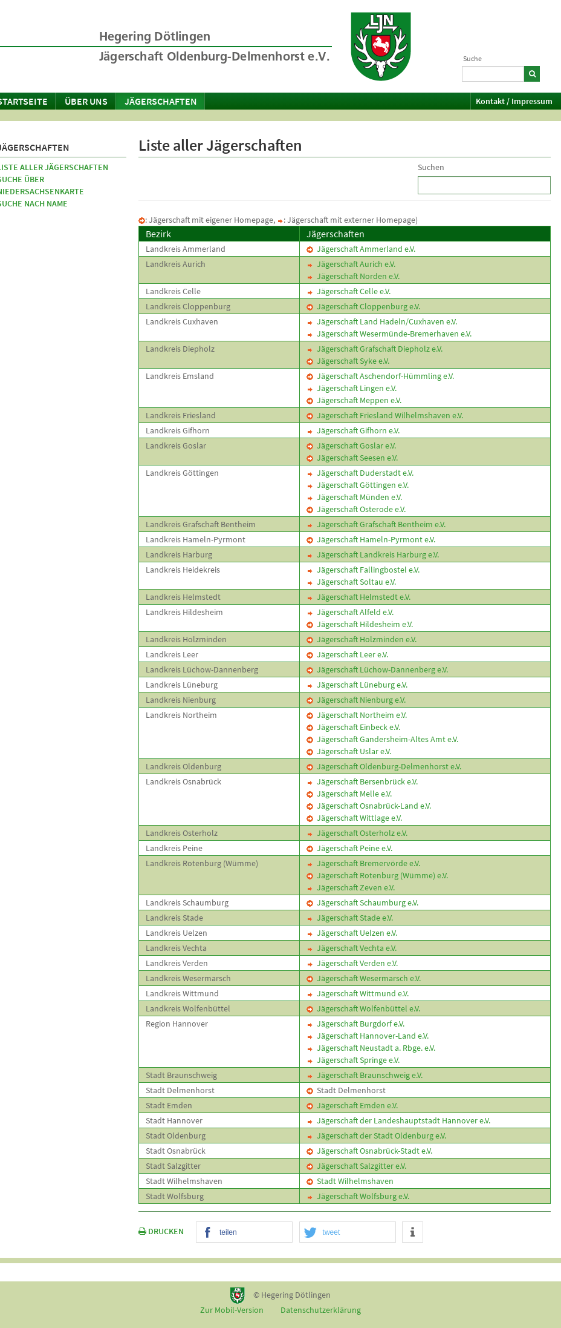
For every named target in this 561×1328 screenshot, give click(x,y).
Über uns (86, 101)
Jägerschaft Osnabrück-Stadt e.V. (369, 1150)
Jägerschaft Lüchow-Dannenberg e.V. (377, 669)
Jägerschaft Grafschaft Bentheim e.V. (376, 524)
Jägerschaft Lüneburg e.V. (356, 684)
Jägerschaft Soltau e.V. (351, 581)
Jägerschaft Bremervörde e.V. (363, 863)
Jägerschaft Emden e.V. (352, 1105)
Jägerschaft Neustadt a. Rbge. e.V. (370, 1047)
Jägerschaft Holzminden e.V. (361, 639)
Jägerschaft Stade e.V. (349, 917)
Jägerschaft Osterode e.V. (356, 509)
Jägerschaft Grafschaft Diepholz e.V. (374, 348)
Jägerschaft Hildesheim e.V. (359, 624)
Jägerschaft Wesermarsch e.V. (363, 978)
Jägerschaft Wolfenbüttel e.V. (363, 1008)
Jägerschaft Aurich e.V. (350, 263)
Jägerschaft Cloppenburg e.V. (363, 306)
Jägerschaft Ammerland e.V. (360, 248)
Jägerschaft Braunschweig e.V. (364, 1075)
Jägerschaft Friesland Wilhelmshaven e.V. (384, 415)
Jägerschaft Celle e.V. (348, 291)
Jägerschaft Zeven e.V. (350, 887)
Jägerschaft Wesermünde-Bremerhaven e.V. (389, 333)
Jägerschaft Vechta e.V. (351, 947)
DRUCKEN (161, 1231)
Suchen (431, 167)
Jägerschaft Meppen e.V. (353, 400)
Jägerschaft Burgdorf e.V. (355, 1023)
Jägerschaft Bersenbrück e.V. (362, 781)
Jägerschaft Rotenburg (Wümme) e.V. (377, 875)
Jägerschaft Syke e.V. (347, 360)
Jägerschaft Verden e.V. (352, 963)
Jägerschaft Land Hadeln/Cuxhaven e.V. (381, 321)
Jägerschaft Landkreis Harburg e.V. (372, 554)
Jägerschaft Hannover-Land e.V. (367, 1035)
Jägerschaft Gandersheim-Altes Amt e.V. (382, 739)
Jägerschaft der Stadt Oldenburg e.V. (376, 1135)
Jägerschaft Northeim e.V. (356, 714)
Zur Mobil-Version (232, 1309)
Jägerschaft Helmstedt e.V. (358, 596)
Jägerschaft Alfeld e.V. (350, 611)
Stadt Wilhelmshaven (350, 1180)
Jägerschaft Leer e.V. (347, 654)
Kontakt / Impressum (514, 101)
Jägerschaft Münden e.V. (354, 496)
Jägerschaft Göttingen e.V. (357, 484)
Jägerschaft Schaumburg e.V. (362, 902)
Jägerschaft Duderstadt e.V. (359, 472)
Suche (472, 58)
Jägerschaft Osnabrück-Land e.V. (368, 805)
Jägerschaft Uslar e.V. (348, 751)
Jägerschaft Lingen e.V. (351, 388)
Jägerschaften (161, 101)
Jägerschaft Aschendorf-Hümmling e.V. (380, 375)
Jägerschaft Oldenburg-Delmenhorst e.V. (383, 766)
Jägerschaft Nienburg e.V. (356, 699)
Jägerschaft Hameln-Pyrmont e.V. (370, 539)
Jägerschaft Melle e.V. (349, 793)
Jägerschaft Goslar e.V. (351, 445)
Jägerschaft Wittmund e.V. (357, 993)
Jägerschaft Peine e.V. (349, 848)
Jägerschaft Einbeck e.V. (353, 727)
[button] (244, 1232)
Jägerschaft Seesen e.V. (352, 457)
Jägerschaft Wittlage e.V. (354, 817)
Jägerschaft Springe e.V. (353, 1059)
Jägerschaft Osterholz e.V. (356, 832)
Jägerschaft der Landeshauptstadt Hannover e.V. (398, 1120)
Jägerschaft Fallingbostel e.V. (363, 569)
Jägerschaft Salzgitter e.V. (356, 1165)
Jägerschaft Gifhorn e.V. (353, 430)
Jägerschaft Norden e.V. (353, 276)
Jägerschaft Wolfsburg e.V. (357, 1196)
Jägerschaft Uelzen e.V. (351, 932)
